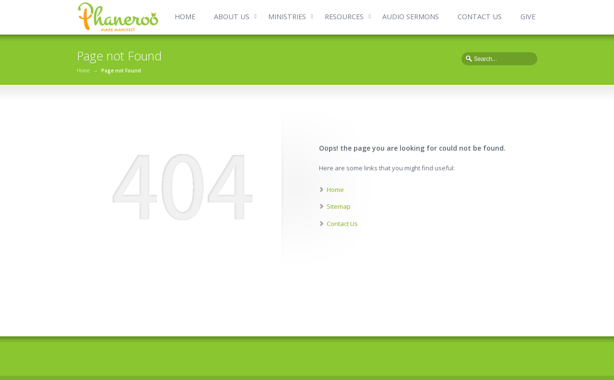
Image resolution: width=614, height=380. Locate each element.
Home (83, 70)
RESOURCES (344, 16)
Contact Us (342, 223)
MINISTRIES (287, 16)
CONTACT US (480, 16)
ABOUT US (231, 16)
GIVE (527, 16)
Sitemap (339, 206)
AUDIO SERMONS (410, 16)
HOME (185, 16)
